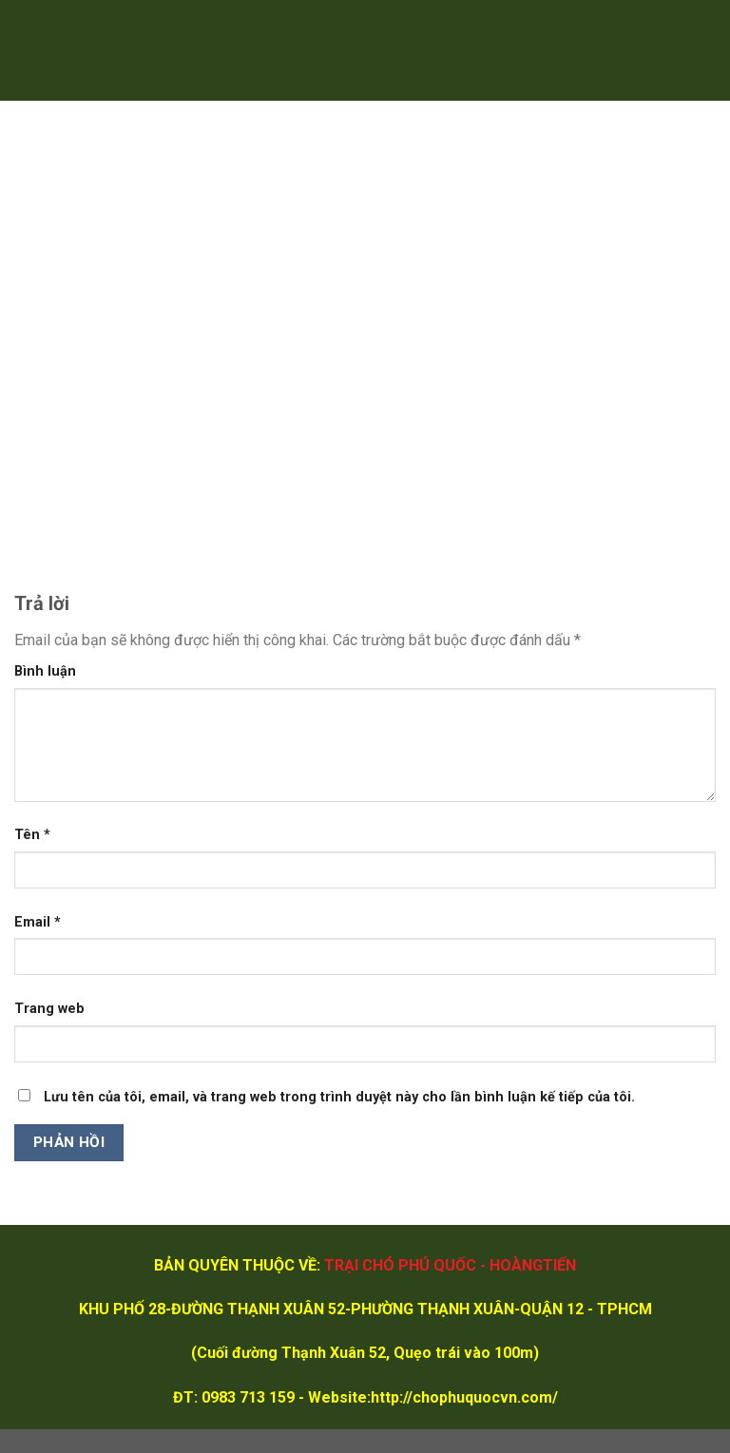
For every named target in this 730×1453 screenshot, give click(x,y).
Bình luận (45, 671)
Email (37, 922)
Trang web (49, 1009)
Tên (32, 835)
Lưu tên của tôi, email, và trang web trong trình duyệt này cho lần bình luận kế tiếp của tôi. (339, 1097)
